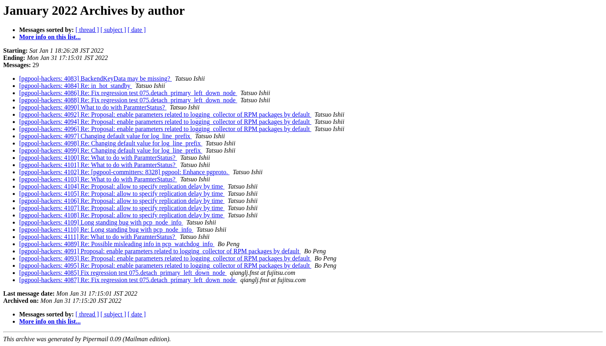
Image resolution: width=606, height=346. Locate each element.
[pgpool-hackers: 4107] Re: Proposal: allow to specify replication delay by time (122, 208)
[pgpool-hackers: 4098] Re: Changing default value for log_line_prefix (111, 143)
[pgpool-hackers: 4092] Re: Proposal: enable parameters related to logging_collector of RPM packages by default (165, 114)
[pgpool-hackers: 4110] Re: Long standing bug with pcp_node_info (106, 229)
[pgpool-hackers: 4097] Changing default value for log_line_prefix (105, 136)
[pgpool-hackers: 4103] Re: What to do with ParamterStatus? (98, 179)
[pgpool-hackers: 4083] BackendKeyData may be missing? (95, 78)
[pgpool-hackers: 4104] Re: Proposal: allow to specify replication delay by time (122, 186)
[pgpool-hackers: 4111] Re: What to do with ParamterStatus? (98, 236)
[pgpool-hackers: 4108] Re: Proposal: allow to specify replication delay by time (122, 215)
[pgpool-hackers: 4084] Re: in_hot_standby (75, 85)
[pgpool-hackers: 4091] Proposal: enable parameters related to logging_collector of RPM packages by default (160, 251)
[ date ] (137, 29)
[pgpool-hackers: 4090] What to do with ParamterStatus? (93, 107)
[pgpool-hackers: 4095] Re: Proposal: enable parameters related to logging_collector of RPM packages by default (165, 265)
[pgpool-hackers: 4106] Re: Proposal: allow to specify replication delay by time (122, 200)
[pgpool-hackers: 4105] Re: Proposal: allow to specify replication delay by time (122, 193)
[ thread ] (87, 29)
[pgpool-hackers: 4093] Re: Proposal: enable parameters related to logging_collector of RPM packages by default (165, 258)
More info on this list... (50, 37)
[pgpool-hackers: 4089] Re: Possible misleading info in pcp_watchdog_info (117, 244)
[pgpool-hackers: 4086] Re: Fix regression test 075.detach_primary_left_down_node (128, 92)
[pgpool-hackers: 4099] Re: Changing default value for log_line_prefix (111, 150)
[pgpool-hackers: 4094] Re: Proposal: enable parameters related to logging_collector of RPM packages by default (165, 121)
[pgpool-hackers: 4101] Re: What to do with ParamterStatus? (98, 164)
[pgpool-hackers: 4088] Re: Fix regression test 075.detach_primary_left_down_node (128, 100)
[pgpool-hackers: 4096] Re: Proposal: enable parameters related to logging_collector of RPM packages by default (165, 128)
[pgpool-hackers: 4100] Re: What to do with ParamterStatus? (98, 157)
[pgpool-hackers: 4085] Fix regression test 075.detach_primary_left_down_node (123, 272)
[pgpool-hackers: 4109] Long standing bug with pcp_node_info (101, 222)
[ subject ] (113, 29)
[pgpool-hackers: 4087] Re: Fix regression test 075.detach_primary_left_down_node (128, 279)
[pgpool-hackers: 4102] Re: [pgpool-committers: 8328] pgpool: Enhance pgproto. (124, 172)
